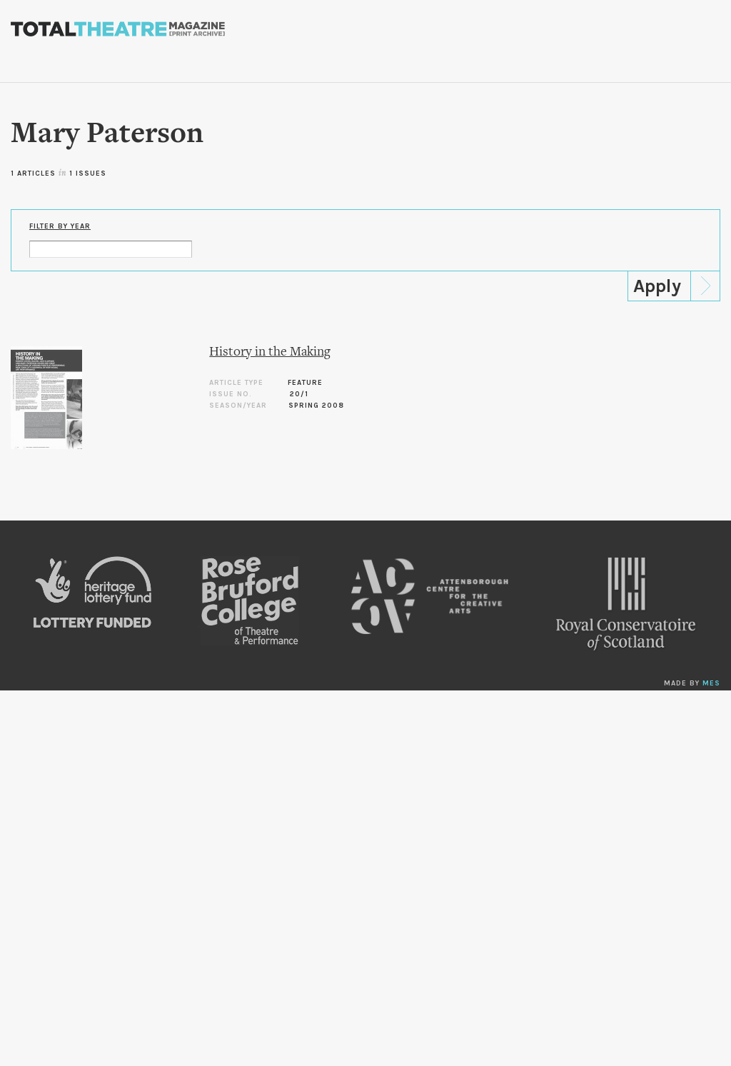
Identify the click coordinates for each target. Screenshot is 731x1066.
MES (711, 683)
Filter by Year (60, 226)
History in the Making (270, 352)
